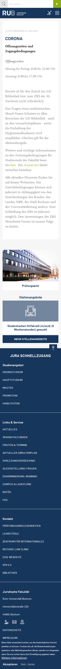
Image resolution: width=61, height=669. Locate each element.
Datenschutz (12, 630)
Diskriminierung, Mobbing (20, 476)
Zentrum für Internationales (23, 541)
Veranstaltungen (15, 437)
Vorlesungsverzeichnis (19, 460)
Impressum (10, 637)
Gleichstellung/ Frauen (19, 468)
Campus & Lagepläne (17, 484)
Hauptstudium (13, 379)
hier (13, 165)
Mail (14, 622)
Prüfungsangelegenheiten (22, 525)
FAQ (5, 499)
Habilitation (11, 403)
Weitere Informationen (14, 660)
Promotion (10, 395)
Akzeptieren (10, 667)
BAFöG (7, 492)
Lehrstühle (11, 533)
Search (57, 4)
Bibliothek (10, 572)
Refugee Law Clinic (16, 549)
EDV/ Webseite (12, 557)
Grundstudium (13, 372)
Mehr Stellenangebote (30, 339)
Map (22, 622)
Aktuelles (10, 429)
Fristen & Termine (15, 445)
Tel (6, 622)
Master (8, 387)
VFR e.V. (7, 565)
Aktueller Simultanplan (20, 452)
